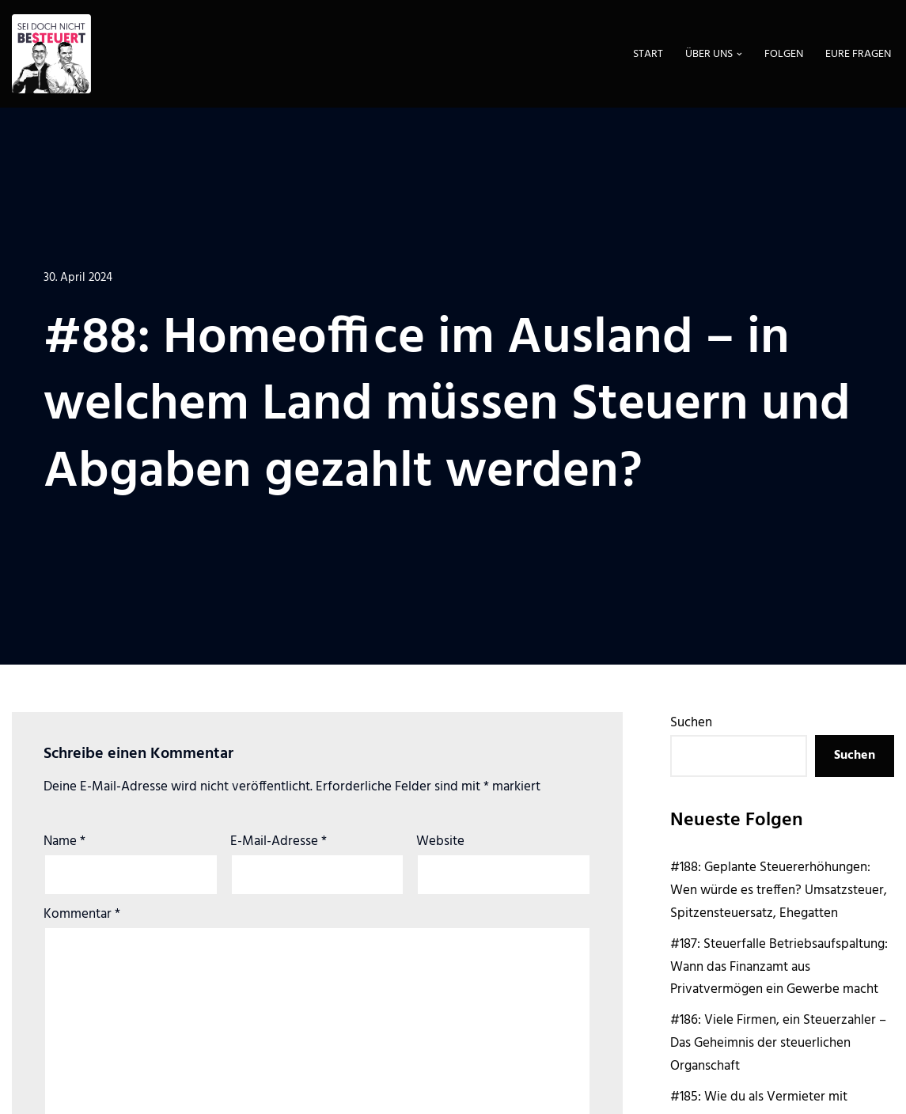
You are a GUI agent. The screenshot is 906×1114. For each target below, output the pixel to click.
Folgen (783, 54)
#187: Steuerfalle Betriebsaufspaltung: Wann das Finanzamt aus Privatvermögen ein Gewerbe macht (779, 967)
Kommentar (82, 914)
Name (64, 841)
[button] (739, 54)
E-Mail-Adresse (278, 841)
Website (440, 841)
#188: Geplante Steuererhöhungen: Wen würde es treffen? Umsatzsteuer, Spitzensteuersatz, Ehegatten (778, 890)
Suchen (691, 722)
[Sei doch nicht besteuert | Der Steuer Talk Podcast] (51, 53)
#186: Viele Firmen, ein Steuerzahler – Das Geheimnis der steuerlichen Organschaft (778, 1043)
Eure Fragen (858, 54)
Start (648, 54)
